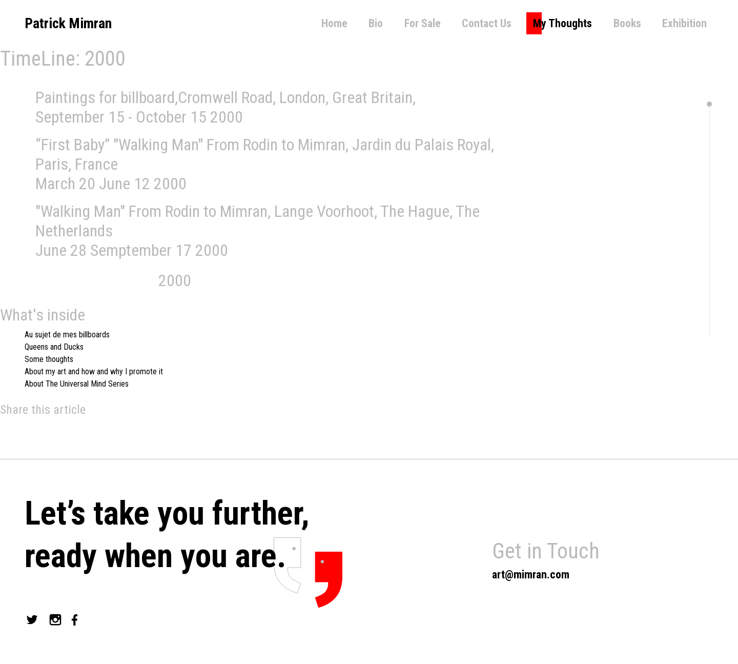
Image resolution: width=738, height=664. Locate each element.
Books (627, 23)
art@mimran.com (530, 574)
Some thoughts (49, 359)
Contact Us (486, 23)
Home (334, 23)
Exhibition (684, 23)
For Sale (422, 23)
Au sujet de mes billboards (67, 334)
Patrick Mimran (68, 23)
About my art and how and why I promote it (94, 371)
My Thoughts (562, 23)
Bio (375, 23)
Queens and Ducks (54, 347)
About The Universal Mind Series (77, 384)
